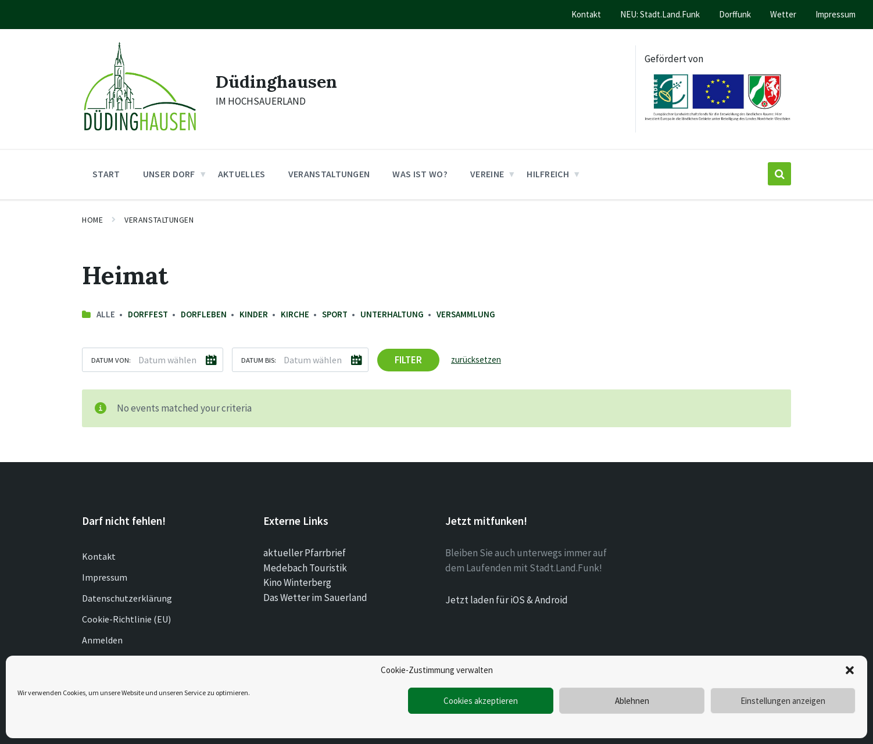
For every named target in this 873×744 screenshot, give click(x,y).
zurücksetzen (476, 359)
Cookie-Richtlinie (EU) (126, 619)
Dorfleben (204, 314)
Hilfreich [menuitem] (548, 174)
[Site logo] (140, 133)
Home (92, 219)
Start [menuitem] (106, 174)
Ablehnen (632, 700)
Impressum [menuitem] (835, 14)
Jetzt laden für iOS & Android (506, 599)
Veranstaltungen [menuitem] (329, 174)
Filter (408, 359)
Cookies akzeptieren (480, 700)
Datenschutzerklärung (127, 598)
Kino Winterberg (297, 582)
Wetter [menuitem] (783, 14)
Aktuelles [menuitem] (242, 174)
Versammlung (465, 314)
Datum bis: (258, 359)
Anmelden (102, 640)
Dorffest (148, 314)
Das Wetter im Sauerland (315, 597)
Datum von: (111, 359)
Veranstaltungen (159, 219)
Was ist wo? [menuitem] (420, 174)
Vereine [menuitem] (487, 174)
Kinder (253, 314)
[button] (850, 670)
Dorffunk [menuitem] (735, 14)
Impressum (104, 577)
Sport (335, 314)
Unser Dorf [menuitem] (169, 174)
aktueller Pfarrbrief (304, 552)
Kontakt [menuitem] (586, 14)
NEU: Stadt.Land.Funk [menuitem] (660, 14)
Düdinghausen (276, 81)
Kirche (295, 314)
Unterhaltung (392, 314)
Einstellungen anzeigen (782, 700)
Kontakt (99, 556)
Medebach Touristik (305, 567)
